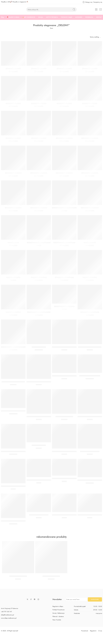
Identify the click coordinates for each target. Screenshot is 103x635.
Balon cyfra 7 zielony (89, 103)
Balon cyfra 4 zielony (38, 69)
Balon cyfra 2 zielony (89, 69)
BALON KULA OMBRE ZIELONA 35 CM (16, 451)
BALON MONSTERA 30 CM (89, 376)
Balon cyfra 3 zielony (13, 103)
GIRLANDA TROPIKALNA (38, 515)
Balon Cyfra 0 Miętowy (89, 138)
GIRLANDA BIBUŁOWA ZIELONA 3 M (66, 478)
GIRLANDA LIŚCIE (39, 445)
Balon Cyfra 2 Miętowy (38, 208)
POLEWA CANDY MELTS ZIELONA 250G (67, 451)
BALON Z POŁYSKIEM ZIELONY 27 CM (15, 411)
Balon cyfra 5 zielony (38, 103)
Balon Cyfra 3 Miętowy (38, 173)
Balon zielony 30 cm (13, 312)
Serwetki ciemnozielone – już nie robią (15, 486)
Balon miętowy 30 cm (39, 277)
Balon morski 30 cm (90, 277)
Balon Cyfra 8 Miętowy (64, 138)
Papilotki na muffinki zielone (64, 306)
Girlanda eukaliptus (13, 277)
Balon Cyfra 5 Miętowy (64, 173)
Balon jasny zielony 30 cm (64, 277)
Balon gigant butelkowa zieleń (64, 243)
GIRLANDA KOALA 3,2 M (89, 451)
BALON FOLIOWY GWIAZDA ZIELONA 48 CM (18, 347)
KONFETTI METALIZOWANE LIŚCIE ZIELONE (43, 480)
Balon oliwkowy (13, 243)
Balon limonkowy (90, 243)
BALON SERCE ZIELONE (89, 312)
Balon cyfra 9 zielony (38, 138)
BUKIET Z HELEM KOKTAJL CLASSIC (40, 382)
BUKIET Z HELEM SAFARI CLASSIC (65, 347)
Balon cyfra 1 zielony (64, 69)
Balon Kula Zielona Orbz (90, 208)
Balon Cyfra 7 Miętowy (13, 208)
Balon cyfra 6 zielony (64, 103)
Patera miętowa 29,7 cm (64, 417)
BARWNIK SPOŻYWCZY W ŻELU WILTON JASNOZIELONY (49, 417)
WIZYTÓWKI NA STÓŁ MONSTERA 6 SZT (67, 376)
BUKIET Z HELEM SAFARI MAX (13, 382)
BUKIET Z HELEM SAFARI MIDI (89, 347)
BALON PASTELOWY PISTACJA (38, 312)
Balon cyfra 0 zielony (13, 69)
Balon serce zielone (39, 347)
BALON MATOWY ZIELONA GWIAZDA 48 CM (18, 521)
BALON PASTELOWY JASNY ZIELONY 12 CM (69, 515)
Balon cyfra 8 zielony (13, 138)
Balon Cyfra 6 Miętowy (89, 173)
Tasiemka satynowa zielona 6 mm (39, 243)
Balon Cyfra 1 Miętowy (13, 173)
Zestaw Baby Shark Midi (18, 576)
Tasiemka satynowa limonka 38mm (64, 208)
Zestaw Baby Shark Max (51, 576)
